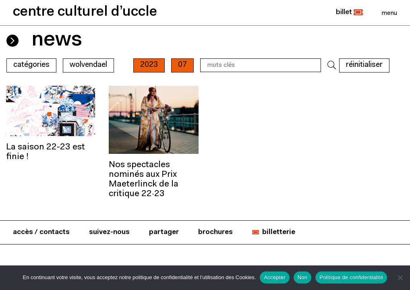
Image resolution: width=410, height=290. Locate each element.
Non (303, 277)
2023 (149, 65)
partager (164, 232)
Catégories (31, 65)
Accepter (274, 277)
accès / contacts (41, 232)
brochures (215, 232)
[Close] (389, 13)
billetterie (278, 232)
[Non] (400, 277)
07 (182, 65)
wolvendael (88, 65)
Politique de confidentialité (351, 277)
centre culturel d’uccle (85, 12)
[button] (349, 12)
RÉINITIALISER (364, 65)
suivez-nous (109, 232)
